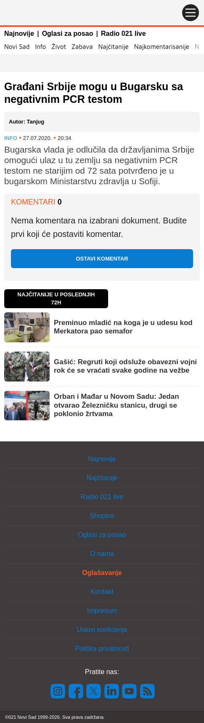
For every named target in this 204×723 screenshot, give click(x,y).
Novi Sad (16, 46)
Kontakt (101, 591)
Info (40, 46)
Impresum (102, 610)
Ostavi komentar (102, 258)
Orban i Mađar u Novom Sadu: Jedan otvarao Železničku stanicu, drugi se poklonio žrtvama (116, 405)
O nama (102, 553)
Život (58, 46)
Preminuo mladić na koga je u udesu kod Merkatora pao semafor (123, 327)
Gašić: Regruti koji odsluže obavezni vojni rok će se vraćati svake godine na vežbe (125, 366)
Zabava (82, 46)
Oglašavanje (102, 572)
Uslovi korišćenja (102, 629)
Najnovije (19, 33)
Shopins (102, 515)
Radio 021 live (123, 33)
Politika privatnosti (102, 648)
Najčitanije (113, 46)
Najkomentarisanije (161, 46)
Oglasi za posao (67, 33)
